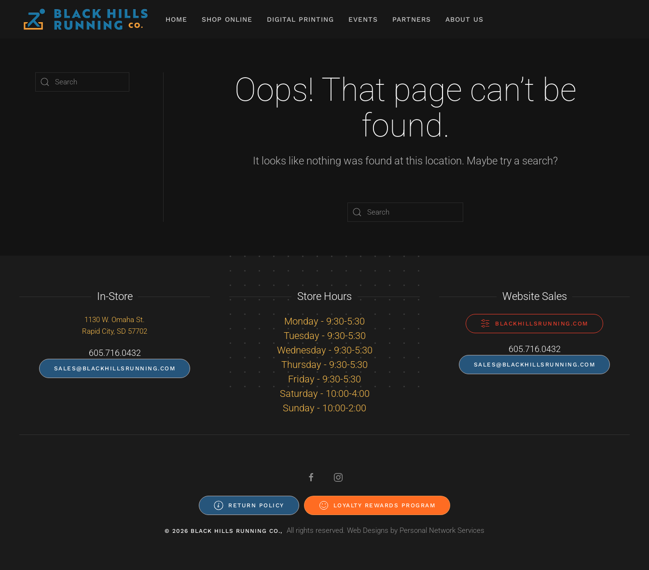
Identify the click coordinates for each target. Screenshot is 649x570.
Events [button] (363, 19)
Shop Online (227, 19)
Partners (411, 19)
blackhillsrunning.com (534, 323)
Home (176, 19)
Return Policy (249, 505)
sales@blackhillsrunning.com (115, 368)
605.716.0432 (115, 353)
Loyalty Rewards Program (377, 505)
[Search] (405, 212)
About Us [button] (464, 19)
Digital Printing (300, 19)
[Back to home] (85, 19)
